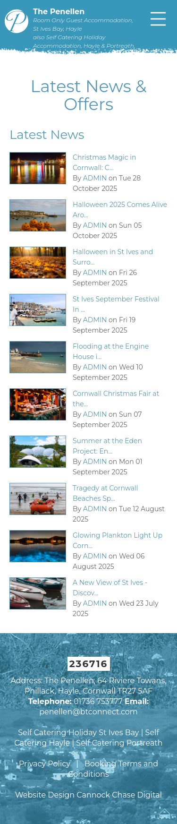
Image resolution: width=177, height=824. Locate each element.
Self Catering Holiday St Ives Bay (78, 732)
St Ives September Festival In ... (116, 304)
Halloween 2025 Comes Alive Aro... (120, 209)
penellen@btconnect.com (88, 711)
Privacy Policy (44, 763)
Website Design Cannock (62, 794)
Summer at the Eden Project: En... (107, 446)
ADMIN (95, 178)
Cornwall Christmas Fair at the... (116, 398)
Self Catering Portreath (119, 742)
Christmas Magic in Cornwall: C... (104, 162)
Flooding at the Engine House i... (111, 351)
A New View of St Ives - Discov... (110, 587)
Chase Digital (137, 794)
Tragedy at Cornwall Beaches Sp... (105, 493)
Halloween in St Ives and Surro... (113, 257)
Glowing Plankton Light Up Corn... (117, 540)
